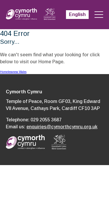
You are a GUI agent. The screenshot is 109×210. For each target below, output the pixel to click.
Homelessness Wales (13, 72)
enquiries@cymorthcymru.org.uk (61, 126)
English (77, 14)
